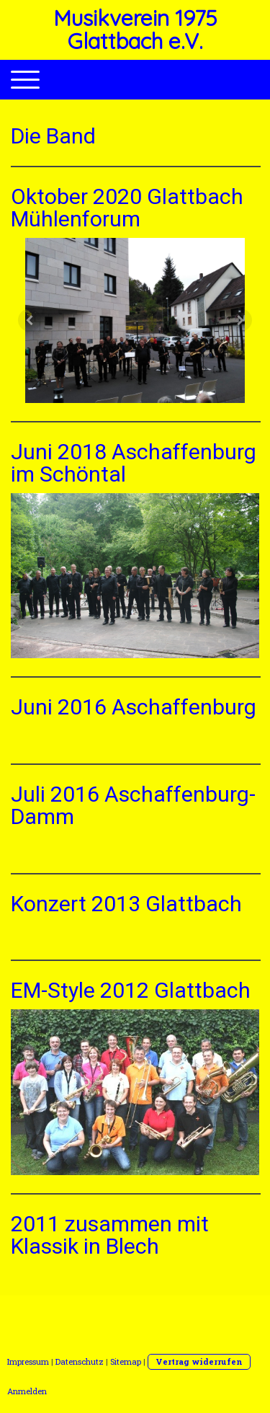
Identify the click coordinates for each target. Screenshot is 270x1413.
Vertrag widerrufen (199, 1361)
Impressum (28, 1361)
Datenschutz (79, 1361)
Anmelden (27, 1391)
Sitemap (125, 1361)
